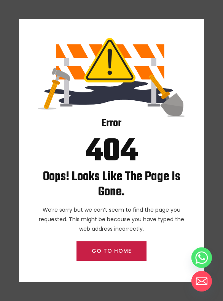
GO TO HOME (111, 251)
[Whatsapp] (201, 257)
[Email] (201, 281)
